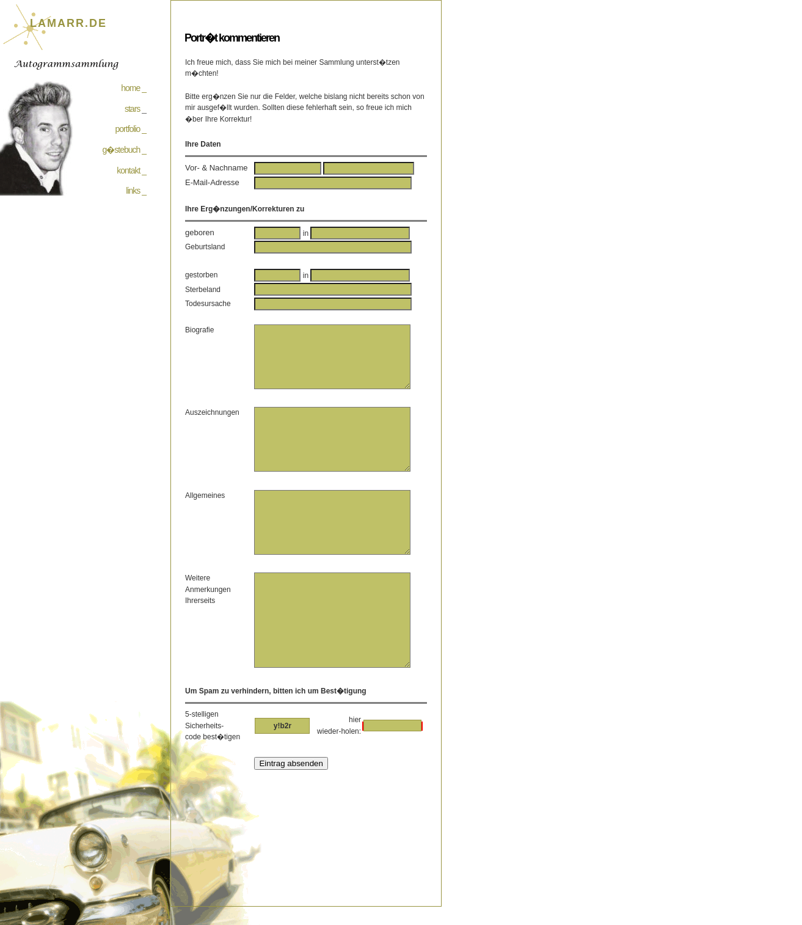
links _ (136, 191)
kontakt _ (131, 170)
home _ (133, 88)
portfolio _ (130, 129)
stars (132, 109)
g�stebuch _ (125, 150)
